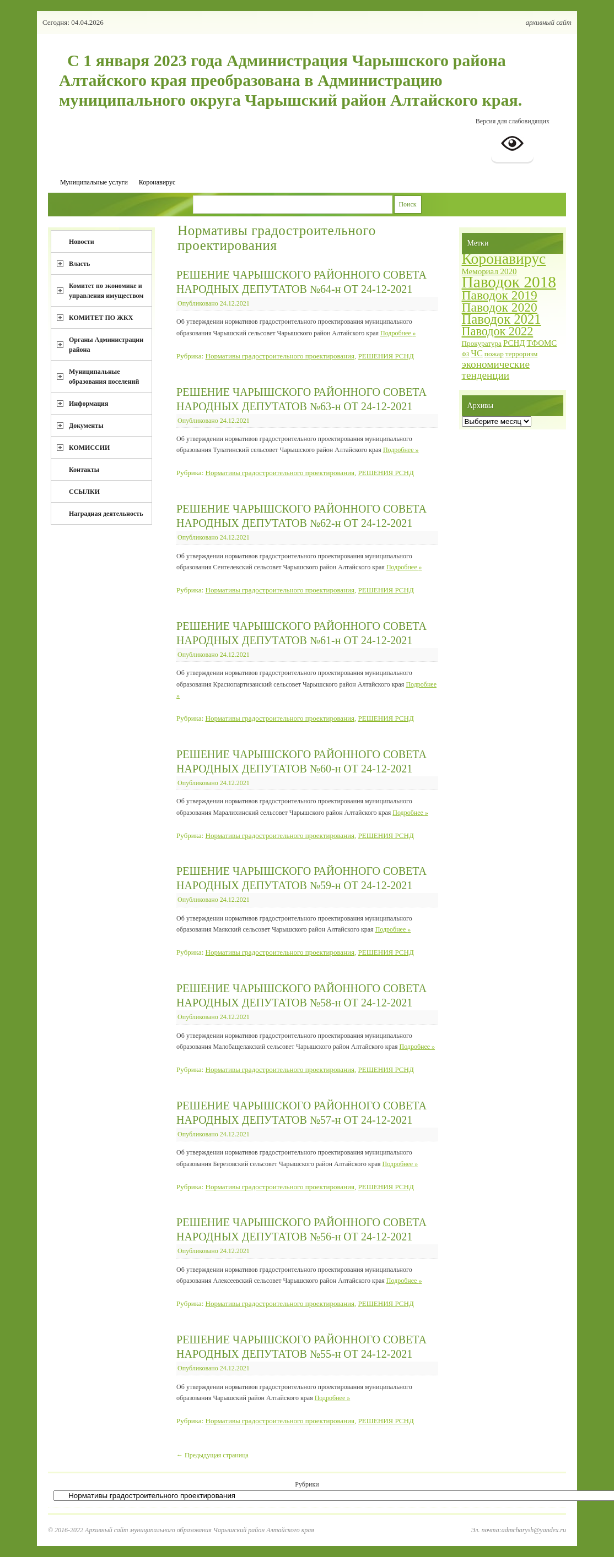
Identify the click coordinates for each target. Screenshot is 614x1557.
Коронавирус (157, 182)
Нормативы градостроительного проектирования (280, 356)
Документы (86, 425)
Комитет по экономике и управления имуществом (106, 291)
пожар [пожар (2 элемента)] (494, 354)
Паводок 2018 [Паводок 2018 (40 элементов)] (509, 282)
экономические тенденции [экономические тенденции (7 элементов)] (496, 369)
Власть (79, 264)
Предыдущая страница (212, 1455)
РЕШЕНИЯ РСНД (386, 356)
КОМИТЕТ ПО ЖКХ (101, 318)
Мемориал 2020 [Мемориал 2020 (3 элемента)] (489, 271)
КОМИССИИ (89, 447)
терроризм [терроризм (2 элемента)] (521, 354)
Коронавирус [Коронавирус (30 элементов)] (504, 258)
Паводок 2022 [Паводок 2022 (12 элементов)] (498, 331)
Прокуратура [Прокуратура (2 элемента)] (482, 343)
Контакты (84, 469)
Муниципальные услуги (94, 182)
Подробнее (398, 333)
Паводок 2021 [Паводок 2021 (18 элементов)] (501, 319)
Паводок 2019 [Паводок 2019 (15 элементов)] (499, 295)
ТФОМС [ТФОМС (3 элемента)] (541, 343)
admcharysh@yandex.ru (534, 1530)
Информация (88, 403)
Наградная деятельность (106, 514)
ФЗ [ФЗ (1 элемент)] (466, 354)
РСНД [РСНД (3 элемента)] (514, 343)
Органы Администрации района (106, 344)
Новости (81, 242)
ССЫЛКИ (84, 492)
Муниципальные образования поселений (104, 376)
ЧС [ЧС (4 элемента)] (477, 353)
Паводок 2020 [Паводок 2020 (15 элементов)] (499, 307)
